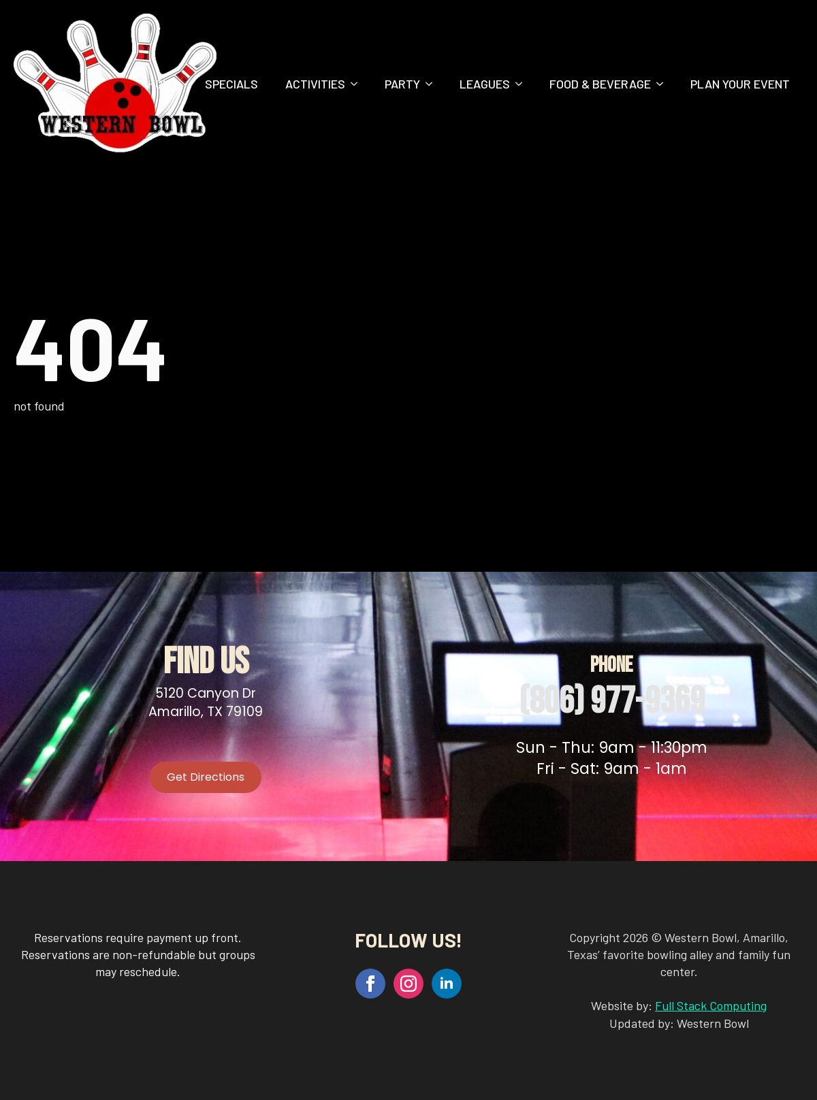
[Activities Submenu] (358, 83)
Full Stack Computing (711, 1005)
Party (402, 83)
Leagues (485, 83)
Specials (231, 83)
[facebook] (370, 984)
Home (163, 83)
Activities (315, 83)
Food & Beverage (600, 83)
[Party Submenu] (433, 83)
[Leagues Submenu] (523, 83)
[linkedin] (447, 984)
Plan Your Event (740, 83)
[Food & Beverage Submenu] (664, 83)
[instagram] (408, 984)
